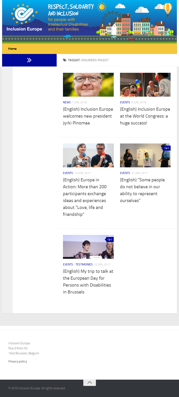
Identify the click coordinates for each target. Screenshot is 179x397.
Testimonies (84, 264)
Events (125, 102)
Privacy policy (17, 361)
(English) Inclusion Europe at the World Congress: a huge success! (145, 116)
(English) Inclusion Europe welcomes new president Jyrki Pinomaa (88, 116)
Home (12, 49)
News (67, 102)
